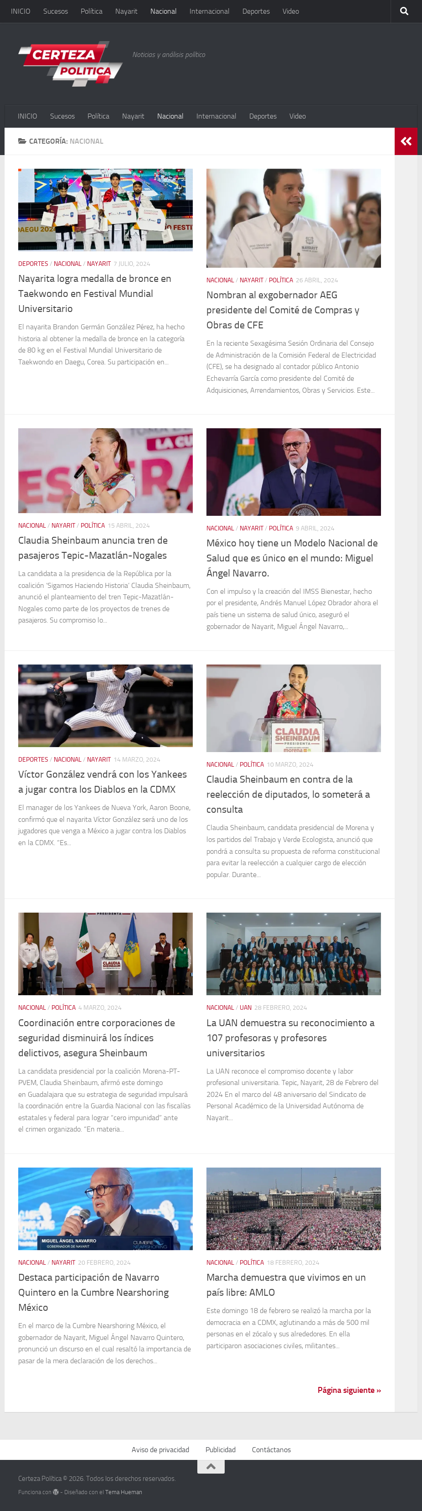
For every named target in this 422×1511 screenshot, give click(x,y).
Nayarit (126, 11)
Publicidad (221, 1449)
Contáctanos (271, 1449)
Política (92, 11)
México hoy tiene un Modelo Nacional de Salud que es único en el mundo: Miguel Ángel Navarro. (292, 558)
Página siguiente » (349, 1390)
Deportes (256, 11)
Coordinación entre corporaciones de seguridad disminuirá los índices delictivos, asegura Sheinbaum (96, 1038)
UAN (246, 1008)
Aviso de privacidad (160, 1449)
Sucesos (55, 11)
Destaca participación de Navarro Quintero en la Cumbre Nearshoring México (93, 1293)
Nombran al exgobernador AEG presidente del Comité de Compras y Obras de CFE (283, 310)
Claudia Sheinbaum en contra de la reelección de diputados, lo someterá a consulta (288, 794)
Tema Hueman (123, 1492)
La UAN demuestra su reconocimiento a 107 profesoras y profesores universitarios (290, 1038)
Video (291, 11)
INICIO (21, 11)
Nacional (163, 11)
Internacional (210, 11)
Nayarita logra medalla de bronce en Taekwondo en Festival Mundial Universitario (94, 294)
